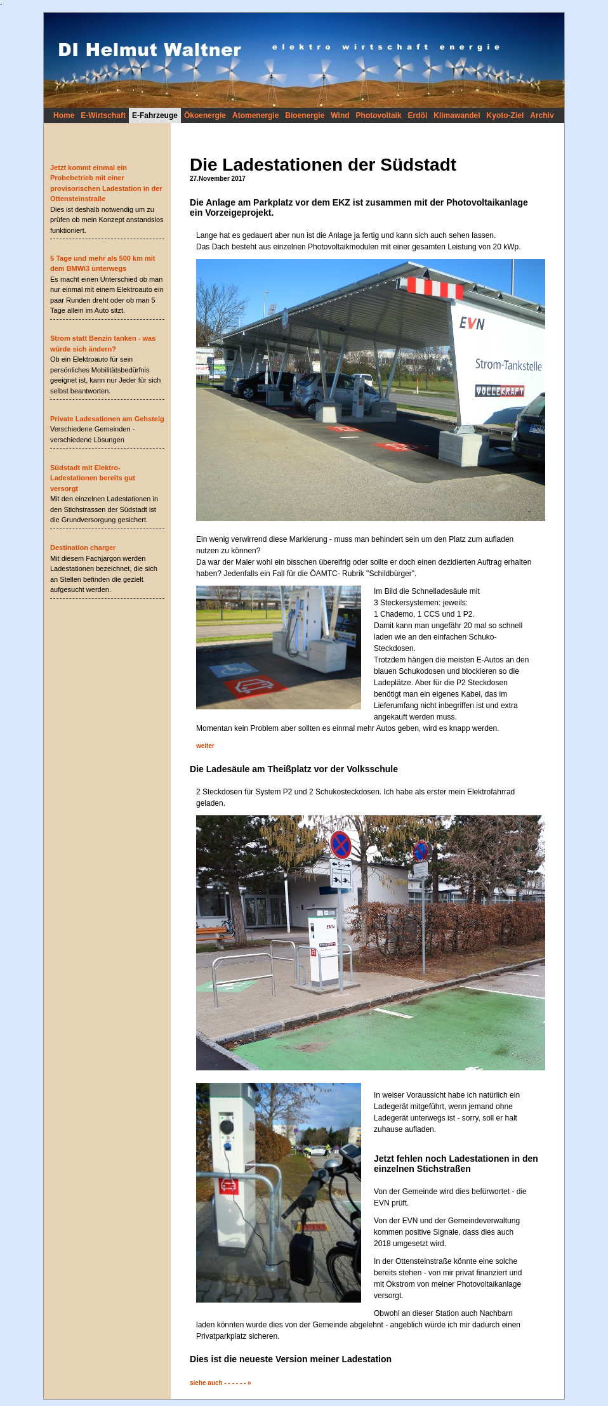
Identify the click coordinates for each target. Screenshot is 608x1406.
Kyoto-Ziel (505, 115)
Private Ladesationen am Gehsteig (107, 419)
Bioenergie (304, 115)
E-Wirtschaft (103, 115)
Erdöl (418, 115)
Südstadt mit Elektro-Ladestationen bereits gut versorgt (92, 478)
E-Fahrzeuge (155, 115)
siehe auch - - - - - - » (220, 1382)
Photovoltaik (379, 115)
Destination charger (83, 547)
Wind (340, 115)
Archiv (541, 115)
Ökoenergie (205, 115)
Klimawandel (456, 115)
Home (63, 115)
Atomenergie (255, 115)
